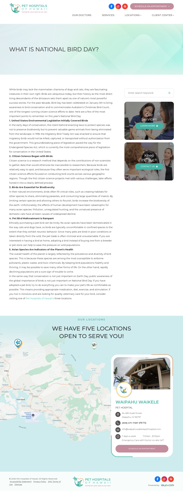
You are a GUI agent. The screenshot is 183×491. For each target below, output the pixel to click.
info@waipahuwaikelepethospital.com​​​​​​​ (141, 429)
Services (108, 15)
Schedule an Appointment (142, 448)
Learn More (147, 126)
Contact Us (148, 166)
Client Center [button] (163, 15)
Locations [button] (133, 15)
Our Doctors (81, 15)
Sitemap (18, 484)
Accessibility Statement (21, 481)
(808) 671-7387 (130, 423)
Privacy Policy (39, 481)
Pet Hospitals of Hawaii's (40, 298)
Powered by (161, 485)
